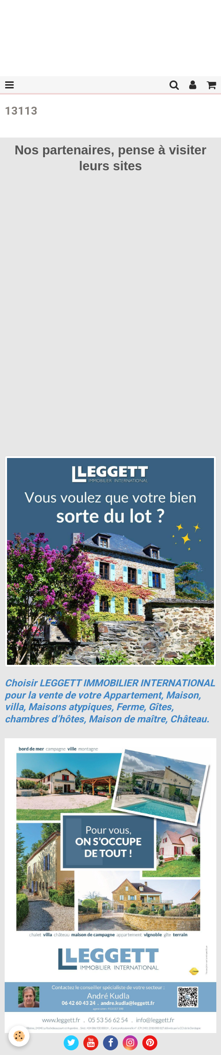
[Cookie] (18, 1036)
